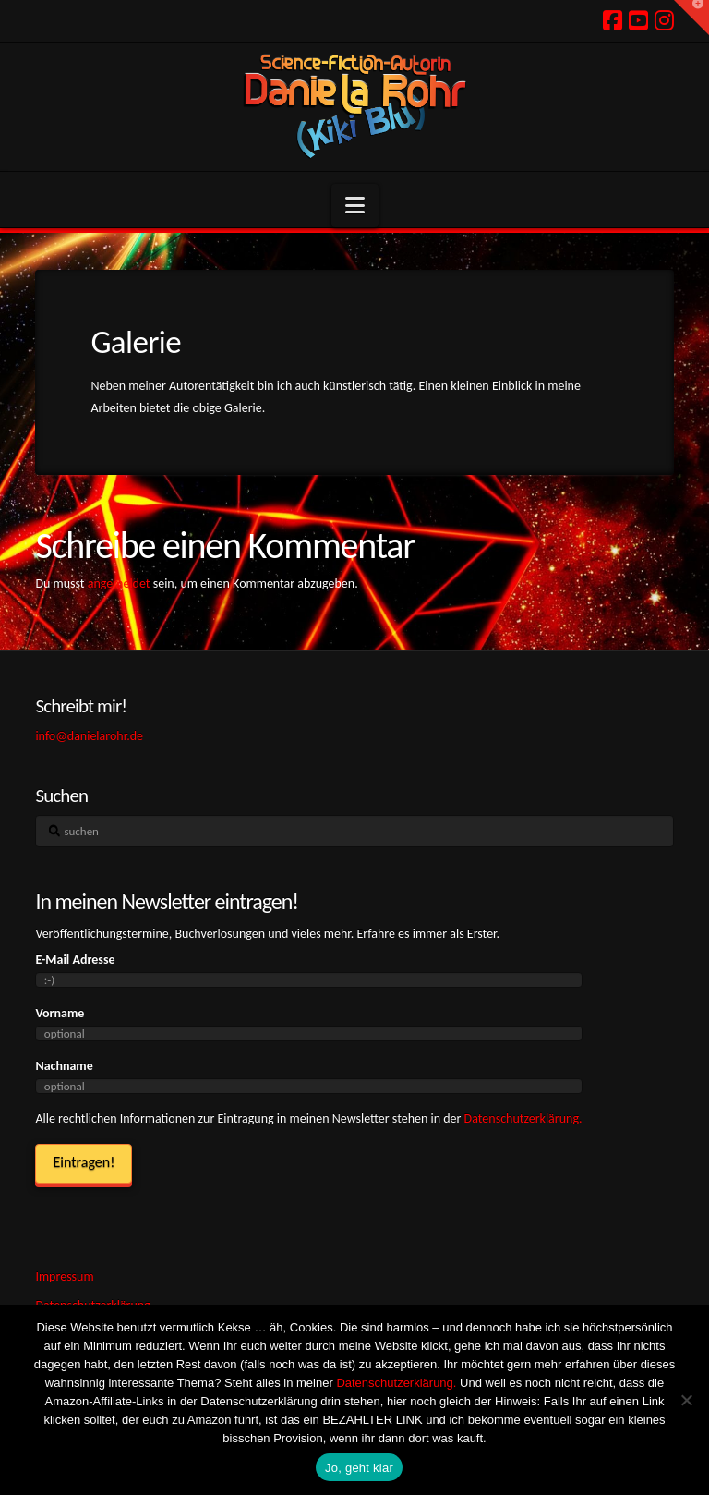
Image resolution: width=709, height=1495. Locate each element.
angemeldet (119, 583)
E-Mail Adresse (74, 959)
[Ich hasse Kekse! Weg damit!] (686, 1400)
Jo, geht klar (359, 1468)
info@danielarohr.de (89, 736)
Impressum (64, 1276)
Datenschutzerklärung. (523, 1118)
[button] (355, 205)
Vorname (59, 1013)
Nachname (63, 1066)
